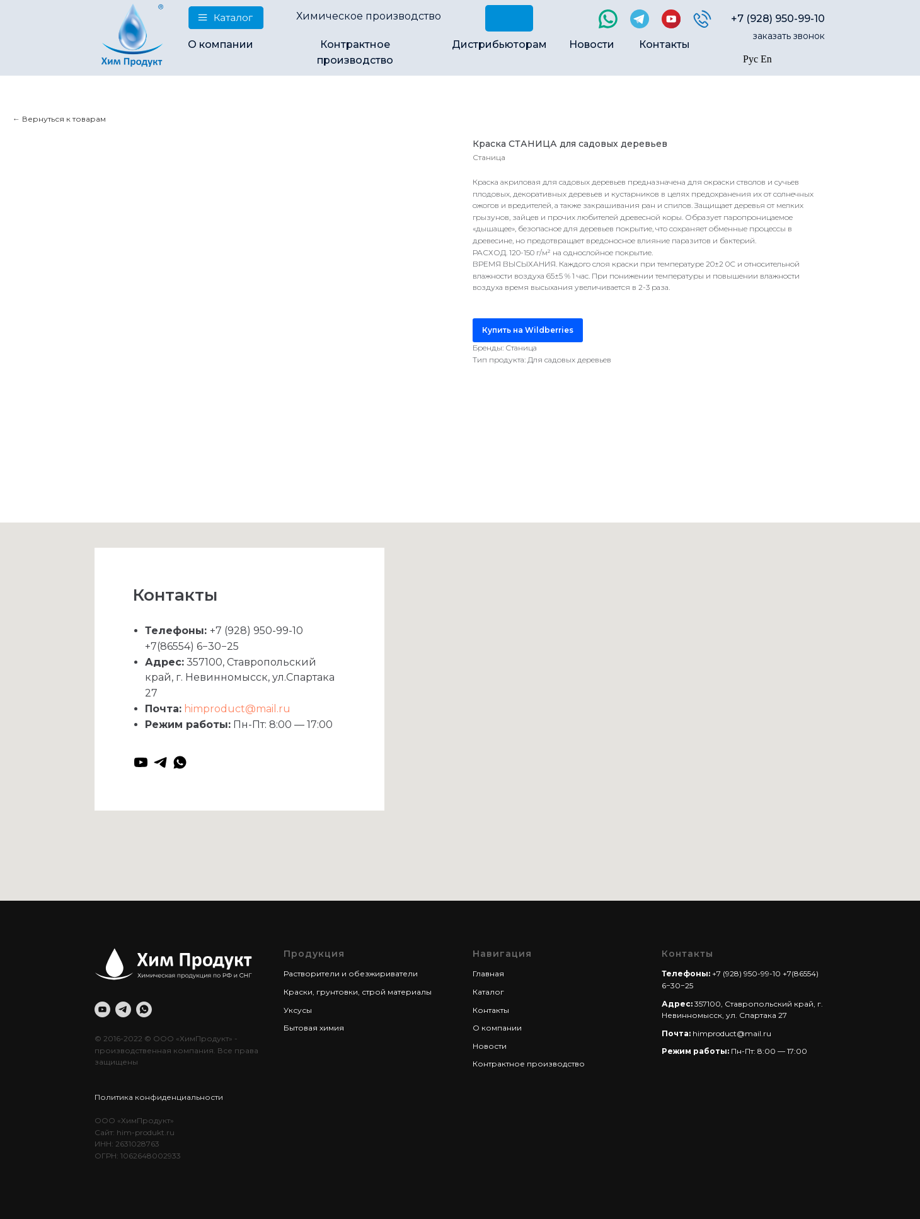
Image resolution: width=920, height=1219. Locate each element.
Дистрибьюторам (499, 44)
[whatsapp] (180, 762)
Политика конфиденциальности (159, 1097)
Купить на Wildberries (527, 330)
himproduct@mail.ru (237, 709)
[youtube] (141, 762)
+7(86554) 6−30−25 (192, 646)
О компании (220, 44)
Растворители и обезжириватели (351, 973)
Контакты (664, 44)
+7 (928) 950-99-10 (778, 19)
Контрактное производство (529, 1063)
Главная (488, 973)
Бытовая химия (314, 1027)
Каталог (488, 992)
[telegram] (160, 762)
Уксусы (298, 1010)
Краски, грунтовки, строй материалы (358, 992)
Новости (591, 44)
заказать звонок (789, 36)
